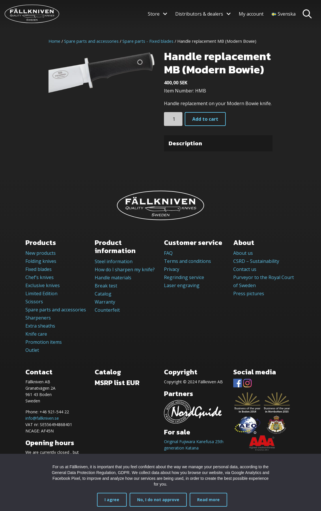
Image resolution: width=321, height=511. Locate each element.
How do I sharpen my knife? (125, 269)
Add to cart (205, 119)
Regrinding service (184, 277)
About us (243, 253)
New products (40, 253)
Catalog (103, 294)
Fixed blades (38, 269)
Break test (106, 286)
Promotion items (43, 342)
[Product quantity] (173, 119)
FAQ (168, 253)
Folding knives (40, 261)
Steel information (113, 261)
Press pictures (248, 293)
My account (251, 14)
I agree (111, 499)
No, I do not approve (158, 499)
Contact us (244, 269)
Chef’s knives (39, 277)
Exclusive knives (42, 285)
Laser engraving (181, 285)
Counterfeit (107, 310)
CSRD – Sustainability (256, 261)
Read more (208, 499)
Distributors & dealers (199, 14)
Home (54, 41)
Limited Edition (41, 293)
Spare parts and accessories (91, 41)
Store (154, 14)
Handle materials (113, 277)
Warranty (105, 302)
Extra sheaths (40, 326)
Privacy (171, 269)
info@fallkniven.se (42, 418)
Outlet (32, 350)
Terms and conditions (187, 261)
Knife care (36, 334)
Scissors (34, 301)
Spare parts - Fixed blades (147, 41)
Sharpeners (38, 318)
